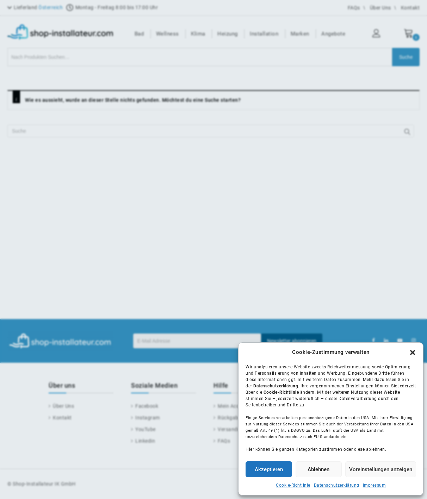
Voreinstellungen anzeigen (380, 469)
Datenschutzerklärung (336, 485)
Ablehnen (318, 469)
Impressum (374, 485)
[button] (412, 352)
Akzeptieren (269, 469)
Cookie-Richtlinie (293, 485)
